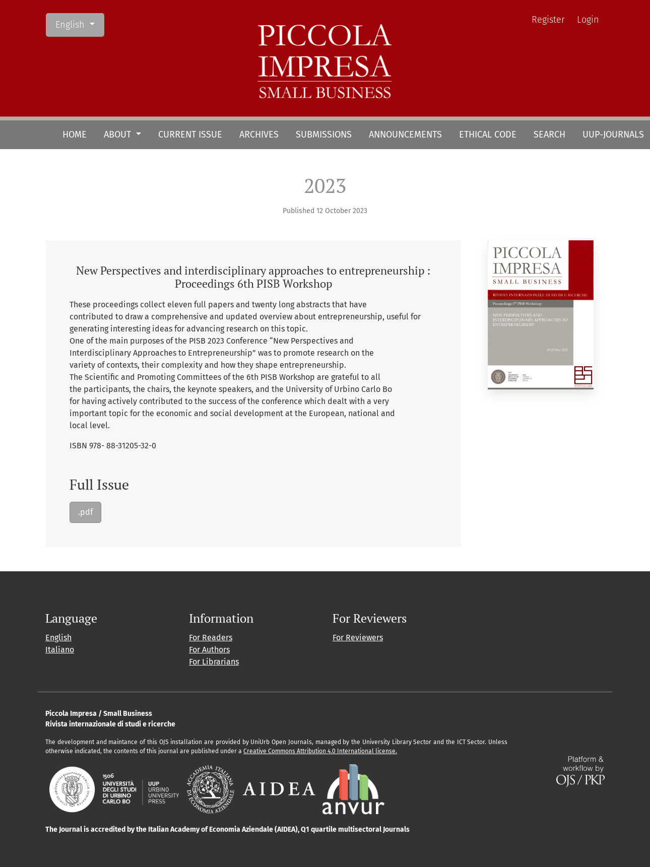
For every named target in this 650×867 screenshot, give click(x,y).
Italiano (59, 649)
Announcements (405, 134)
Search (549, 134)
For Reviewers (358, 637)
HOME (74, 134)
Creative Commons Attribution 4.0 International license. (320, 751)
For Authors (209, 649)
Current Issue (190, 134)
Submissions (324, 134)
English (79, 24)
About (119, 134)
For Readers (210, 637)
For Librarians (214, 661)
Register (548, 19)
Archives (259, 134)
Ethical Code (487, 134)
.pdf (85, 512)
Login (588, 19)
